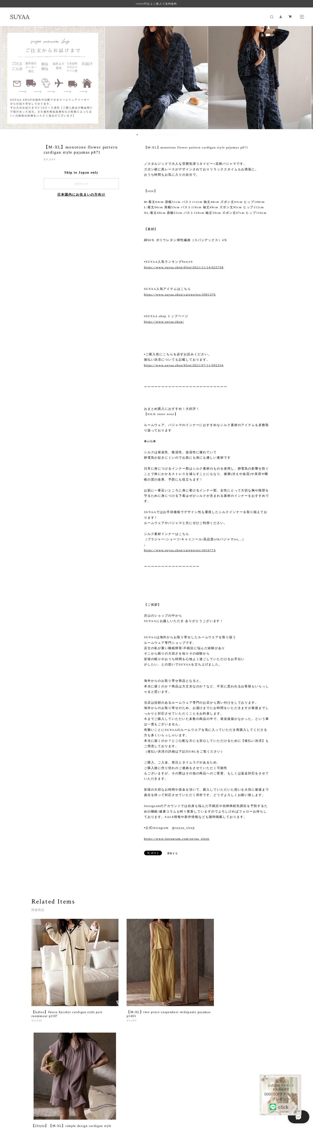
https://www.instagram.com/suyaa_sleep (176, 838)
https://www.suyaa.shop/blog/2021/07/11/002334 (184, 365)
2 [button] (140, 134)
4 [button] (146, 134)
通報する (172, 853)
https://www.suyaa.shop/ (164, 321)
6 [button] (152, 134)
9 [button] (161, 134)
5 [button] (149, 134)
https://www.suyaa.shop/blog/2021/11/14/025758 (184, 267)
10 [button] (164, 134)
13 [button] (173, 134)
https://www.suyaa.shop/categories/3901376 (180, 294)
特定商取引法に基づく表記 (89, 1101)
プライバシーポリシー (54, 1101)
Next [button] (306, 78)
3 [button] (143, 134)
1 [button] (137, 134)
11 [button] (167, 134)
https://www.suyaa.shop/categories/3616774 (180, 550)
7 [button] (155, 134)
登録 (244, 1043)
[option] (156, 78)
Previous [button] (7, 78)
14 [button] (176, 134)
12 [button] (170, 134)
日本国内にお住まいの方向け (81, 194)
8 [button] (158, 134)
